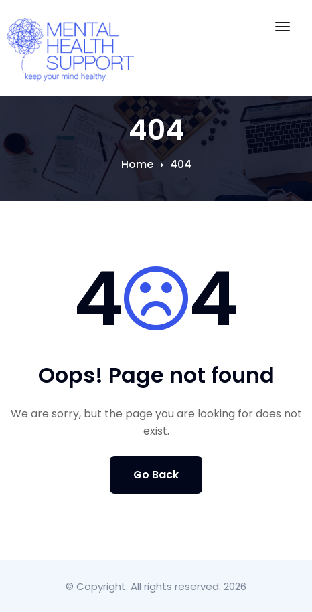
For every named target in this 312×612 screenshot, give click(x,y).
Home (137, 164)
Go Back (156, 474)
